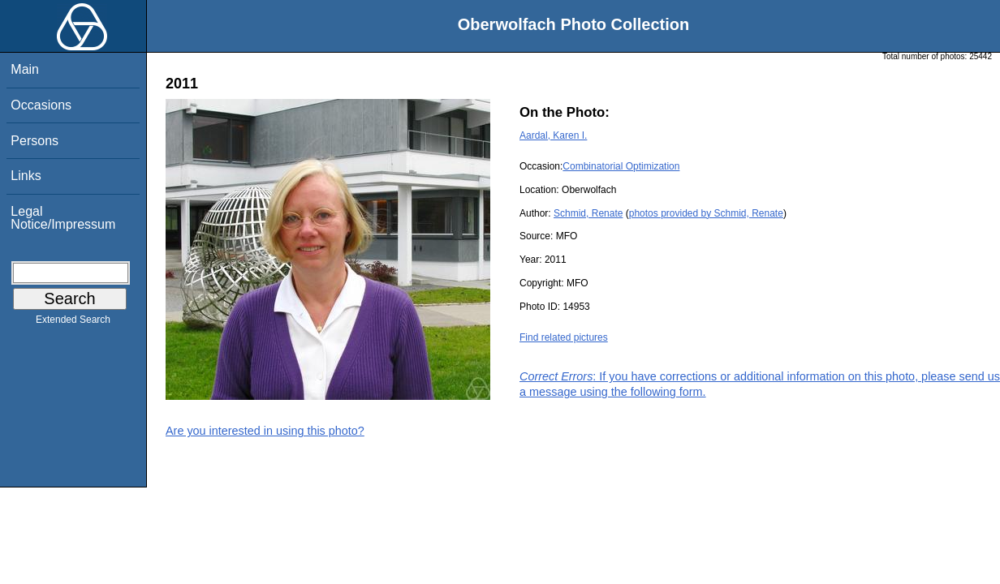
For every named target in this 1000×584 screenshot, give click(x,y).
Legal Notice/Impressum (63, 217)
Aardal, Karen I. (553, 135)
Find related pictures (563, 337)
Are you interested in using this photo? (265, 430)
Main (25, 69)
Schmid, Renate (588, 213)
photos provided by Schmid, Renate (706, 213)
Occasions (41, 105)
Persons (34, 141)
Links (26, 175)
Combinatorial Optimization (620, 166)
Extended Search (73, 323)
